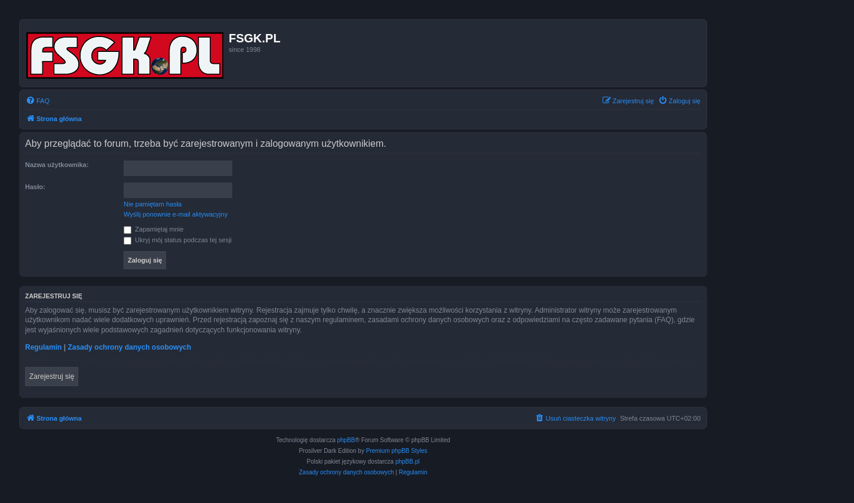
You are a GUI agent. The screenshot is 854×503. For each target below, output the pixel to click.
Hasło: (35, 186)
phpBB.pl (407, 461)
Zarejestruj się (51, 376)
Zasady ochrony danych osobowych (129, 347)
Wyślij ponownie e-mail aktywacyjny (176, 214)
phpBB (346, 440)
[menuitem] (38, 101)
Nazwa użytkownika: (56, 164)
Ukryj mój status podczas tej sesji (178, 239)
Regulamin (43, 347)
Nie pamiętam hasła (153, 204)
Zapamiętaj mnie (153, 229)
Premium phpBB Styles (397, 451)
